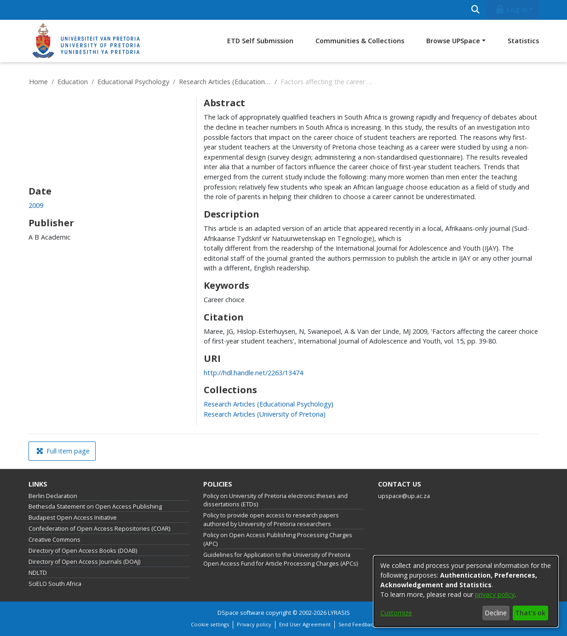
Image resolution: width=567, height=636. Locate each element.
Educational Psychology (133, 81)
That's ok (530, 612)
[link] (268, 404)
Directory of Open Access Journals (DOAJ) (84, 562)
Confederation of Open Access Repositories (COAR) (99, 529)
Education (72, 81)
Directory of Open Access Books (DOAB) (83, 551)
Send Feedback (357, 624)
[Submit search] (475, 10)
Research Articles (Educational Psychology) (225, 81)
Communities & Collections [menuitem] (359, 40)
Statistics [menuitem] (523, 40)
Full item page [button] (63, 451)
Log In (510, 9)
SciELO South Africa (55, 584)
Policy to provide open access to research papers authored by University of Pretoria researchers (271, 519)
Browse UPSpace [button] (453, 40)
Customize (396, 612)
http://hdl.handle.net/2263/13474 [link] (253, 372)
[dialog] (466, 591)
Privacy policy (254, 624)
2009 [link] (36, 205)
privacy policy (495, 594)
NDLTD (38, 573)
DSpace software (241, 613)
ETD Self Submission (260, 40)
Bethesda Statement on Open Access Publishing (95, 506)
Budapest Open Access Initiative (73, 517)
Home (38, 81)
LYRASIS (339, 613)
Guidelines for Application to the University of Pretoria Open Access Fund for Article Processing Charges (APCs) (280, 559)
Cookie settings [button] (210, 624)
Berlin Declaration (53, 496)
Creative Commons (54, 540)
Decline (496, 612)
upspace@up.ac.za (404, 496)
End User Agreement (305, 624)
